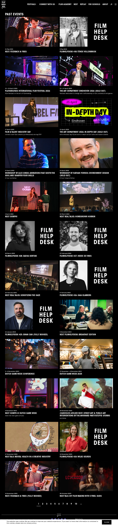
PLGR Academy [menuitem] (65, 5)
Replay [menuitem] (83, 5)
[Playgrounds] (4, 4)
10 (76, 504)
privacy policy (31, 523)
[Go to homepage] (59, 515)
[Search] (111, 4)
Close (106, 522)
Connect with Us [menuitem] (47, 5)
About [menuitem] (105, 5)
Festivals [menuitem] (31, 5)
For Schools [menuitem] (94, 5)
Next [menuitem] (76, 5)
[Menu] (115, 4)
